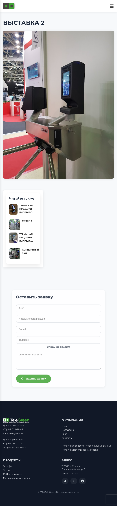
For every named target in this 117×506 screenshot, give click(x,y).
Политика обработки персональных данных (86, 446)
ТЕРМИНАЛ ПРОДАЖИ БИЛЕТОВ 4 (26, 238)
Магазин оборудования (16, 478)
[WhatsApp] (82, 481)
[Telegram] (65, 481)
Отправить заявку (33, 381)
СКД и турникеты (12, 474)
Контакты (67, 438)
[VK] (73, 481)
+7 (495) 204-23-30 (13, 443)
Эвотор (7, 470)
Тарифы (7, 466)
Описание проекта (58, 349)
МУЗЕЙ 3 (27, 221)
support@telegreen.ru (15, 447)
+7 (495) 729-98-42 (13, 429)
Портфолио (68, 430)
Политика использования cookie (80, 449)
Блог (64, 434)
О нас (65, 426)
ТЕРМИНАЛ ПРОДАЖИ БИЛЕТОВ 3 (26, 209)
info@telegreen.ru (13, 433)
